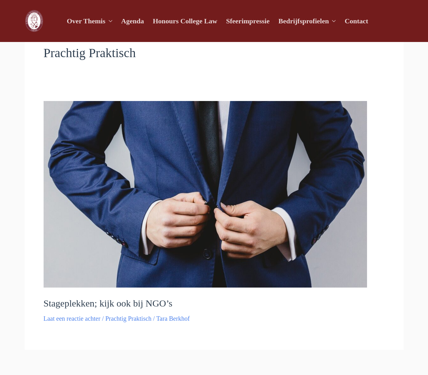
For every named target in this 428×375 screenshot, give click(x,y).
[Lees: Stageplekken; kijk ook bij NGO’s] (205, 193)
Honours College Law (185, 21)
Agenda (132, 21)
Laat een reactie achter (72, 318)
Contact (356, 21)
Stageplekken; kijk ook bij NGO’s (108, 303)
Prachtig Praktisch (128, 318)
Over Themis (86, 21)
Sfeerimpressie (248, 21)
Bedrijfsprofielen (303, 21)
